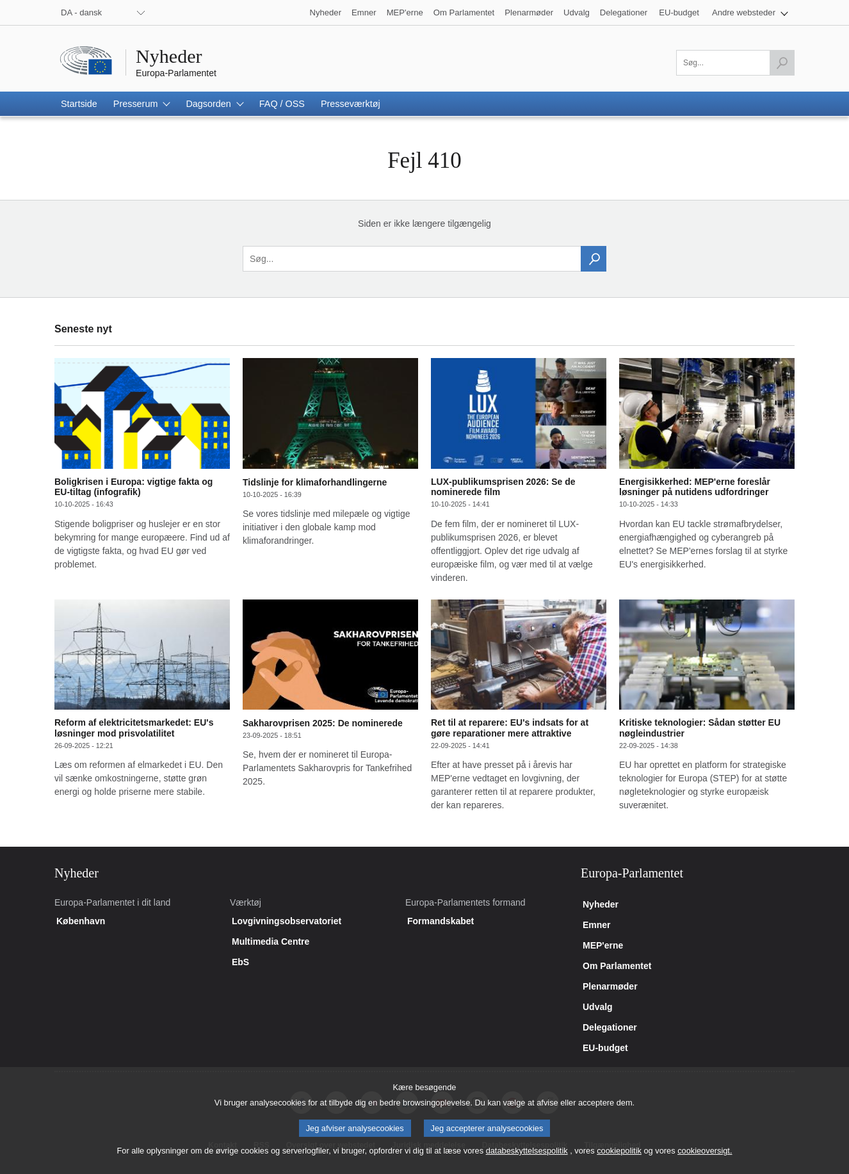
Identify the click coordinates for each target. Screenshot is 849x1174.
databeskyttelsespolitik (527, 1160)
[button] (750, 12)
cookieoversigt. (704, 1160)
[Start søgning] (782, 63)
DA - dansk (81, 12)
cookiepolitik (619, 1160)
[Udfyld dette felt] (735, 63)
